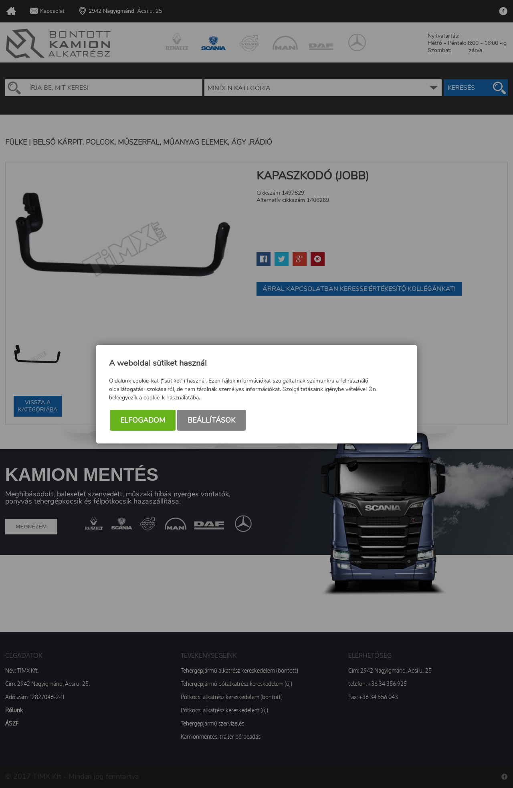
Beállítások (211, 420)
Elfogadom (142, 420)
